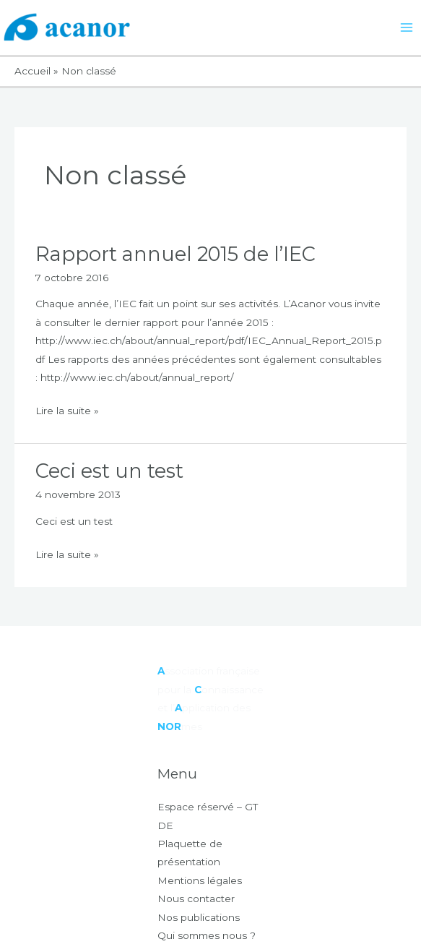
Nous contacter (196, 898)
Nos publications (198, 917)
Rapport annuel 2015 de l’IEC (175, 254)
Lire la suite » (67, 409)
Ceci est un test (109, 471)
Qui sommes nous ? (206, 935)
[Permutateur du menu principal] (407, 28)
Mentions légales (199, 880)
